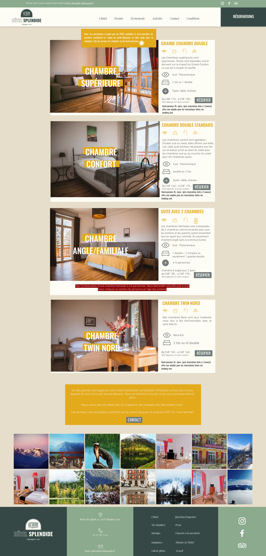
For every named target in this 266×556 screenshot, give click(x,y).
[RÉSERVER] (202, 187)
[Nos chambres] (160, 524)
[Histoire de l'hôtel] (186, 541)
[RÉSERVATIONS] (243, 16)
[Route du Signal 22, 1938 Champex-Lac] (100, 515)
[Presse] (184, 524)
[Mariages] (160, 532)
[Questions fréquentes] (188, 516)
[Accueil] (185, 550)
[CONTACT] (134, 420)
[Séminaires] (160, 541)
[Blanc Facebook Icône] (229, 3)
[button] (188, 532)
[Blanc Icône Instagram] (222, 3)
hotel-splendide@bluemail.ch (79, 3)
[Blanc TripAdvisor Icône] (236, 3)
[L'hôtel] (155, 516)
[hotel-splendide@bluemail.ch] (100, 547)
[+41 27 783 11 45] (100, 531)
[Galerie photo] (160, 550)
